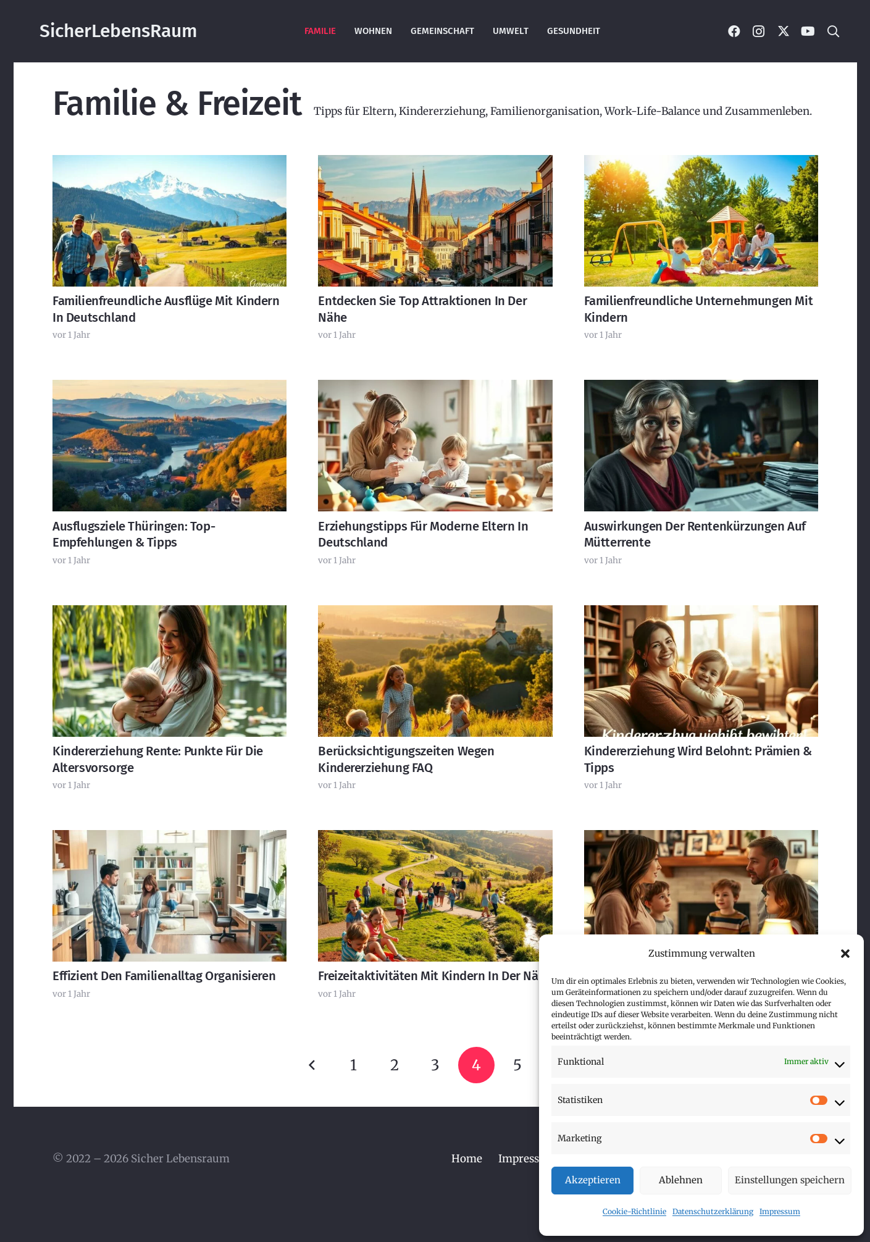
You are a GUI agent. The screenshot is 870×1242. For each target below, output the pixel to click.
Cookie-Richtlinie (634, 1211)
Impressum (779, 1211)
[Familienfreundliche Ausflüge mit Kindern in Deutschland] (169, 221)
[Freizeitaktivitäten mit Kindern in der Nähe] (435, 896)
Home (466, 1158)
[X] (783, 31)
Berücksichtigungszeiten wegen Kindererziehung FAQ (406, 759)
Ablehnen (681, 1180)
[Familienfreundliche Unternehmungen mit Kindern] (700, 221)
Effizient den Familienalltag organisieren (163, 976)
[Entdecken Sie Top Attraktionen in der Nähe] (435, 221)
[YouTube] (808, 31)
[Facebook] (734, 31)
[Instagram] (759, 31)
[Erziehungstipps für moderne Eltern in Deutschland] (435, 446)
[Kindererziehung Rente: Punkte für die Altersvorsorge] (169, 671)
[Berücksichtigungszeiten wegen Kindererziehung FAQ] (435, 671)
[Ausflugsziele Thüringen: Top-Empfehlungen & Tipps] (169, 446)
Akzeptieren (593, 1180)
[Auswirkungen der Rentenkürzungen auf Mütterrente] (700, 446)
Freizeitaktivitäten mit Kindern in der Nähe (434, 976)
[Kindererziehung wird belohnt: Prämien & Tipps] (700, 671)
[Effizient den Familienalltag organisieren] (169, 896)
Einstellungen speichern (790, 1180)
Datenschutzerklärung (712, 1211)
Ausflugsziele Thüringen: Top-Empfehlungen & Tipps (133, 534)
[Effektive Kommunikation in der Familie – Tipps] (700, 896)
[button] (845, 953)
